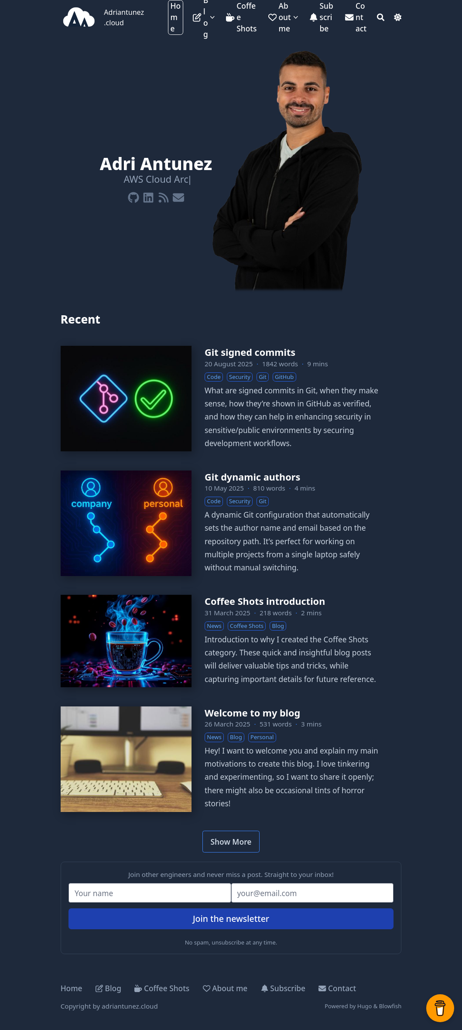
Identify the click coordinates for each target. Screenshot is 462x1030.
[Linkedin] (148, 195)
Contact (337, 988)
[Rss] (163, 195)
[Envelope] (178, 195)
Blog (108, 988)
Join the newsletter (231, 918)
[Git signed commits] (231, 398)
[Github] (133, 195)
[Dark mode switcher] (397, 17)
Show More (231, 841)
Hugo (364, 1006)
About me (225, 988)
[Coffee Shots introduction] (231, 641)
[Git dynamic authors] (231, 523)
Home (71, 988)
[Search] (380, 17)
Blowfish (390, 1006)
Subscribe (283, 988)
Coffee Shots (161, 988)
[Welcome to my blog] (231, 759)
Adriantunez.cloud (124, 17)
